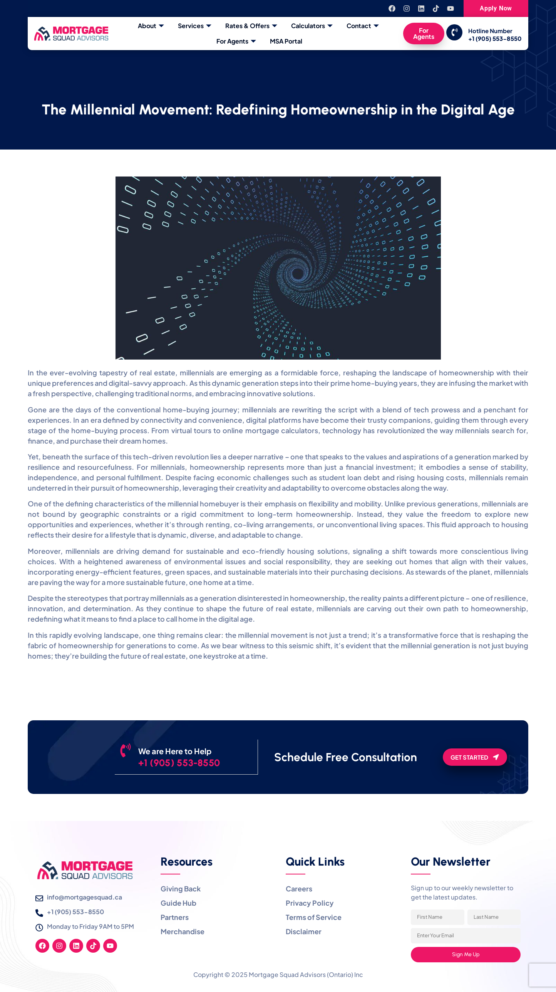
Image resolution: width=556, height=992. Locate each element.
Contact (363, 26)
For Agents (236, 41)
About (151, 26)
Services (194, 26)
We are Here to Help (185, 751)
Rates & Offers (251, 26)
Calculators (312, 26)
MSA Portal (286, 41)
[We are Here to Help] (131, 755)
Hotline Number (490, 30)
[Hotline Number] (454, 32)
